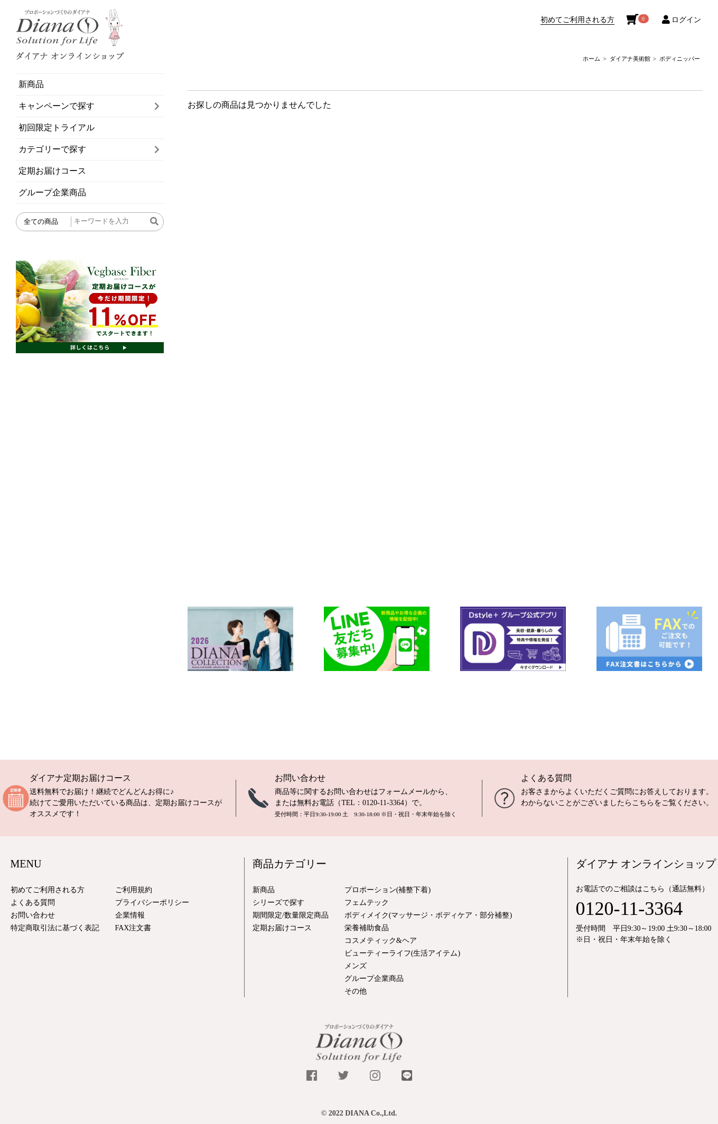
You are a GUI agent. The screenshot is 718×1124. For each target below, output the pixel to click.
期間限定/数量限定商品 (291, 915)
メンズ (355, 966)
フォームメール (404, 792)
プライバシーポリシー (152, 902)
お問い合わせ (300, 777)
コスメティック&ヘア (380, 940)
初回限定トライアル (56, 127)
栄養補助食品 (366, 928)
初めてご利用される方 (577, 20)
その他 (355, 991)
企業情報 (130, 915)
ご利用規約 (133, 890)
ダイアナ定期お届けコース (80, 777)
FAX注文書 (133, 928)
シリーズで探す (278, 902)
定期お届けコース (52, 170)
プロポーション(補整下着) (387, 890)
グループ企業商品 (52, 192)
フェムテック (366, 902)
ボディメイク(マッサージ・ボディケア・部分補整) (428, 915)
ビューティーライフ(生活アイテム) (402, 953)
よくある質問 (546, 777)
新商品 (31, 84)
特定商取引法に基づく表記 (55, 928)
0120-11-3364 (383, 803)
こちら (643, 803)
